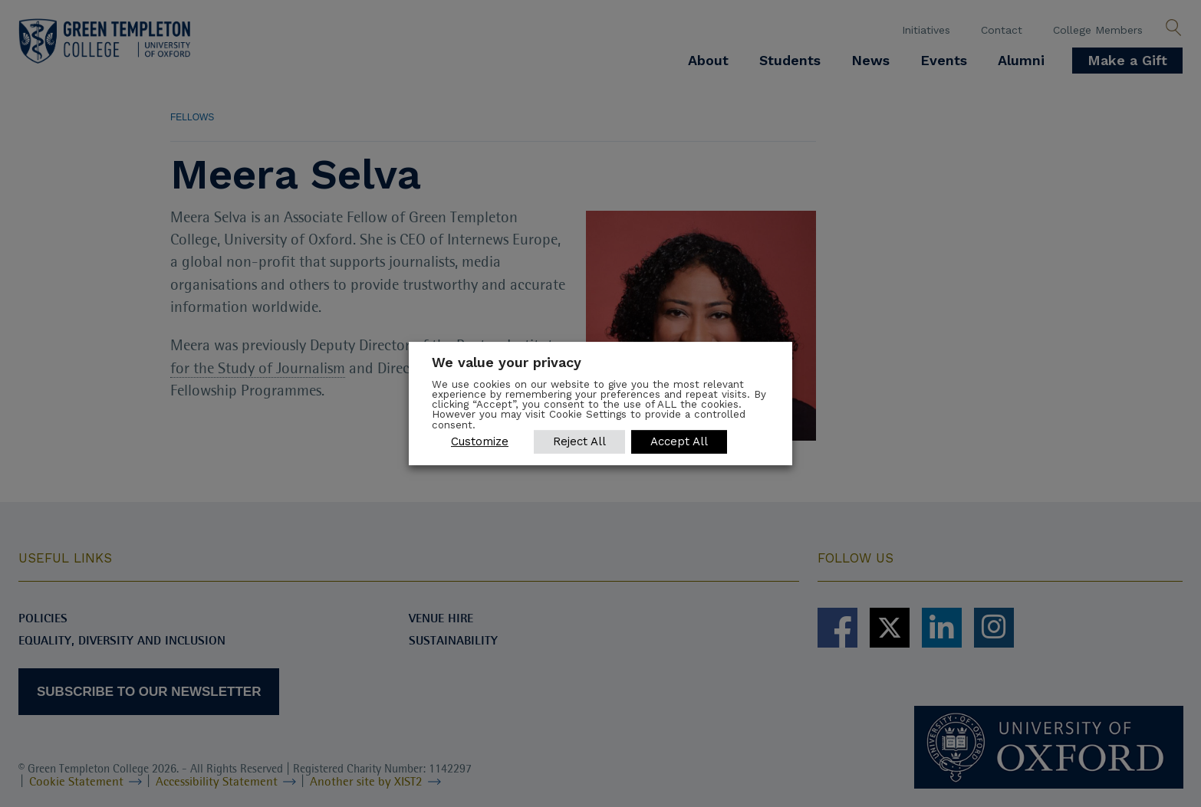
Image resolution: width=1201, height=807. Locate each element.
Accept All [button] (679, 441)
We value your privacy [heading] (506, 362)
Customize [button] (479, 441)
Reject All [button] (579, 441)
